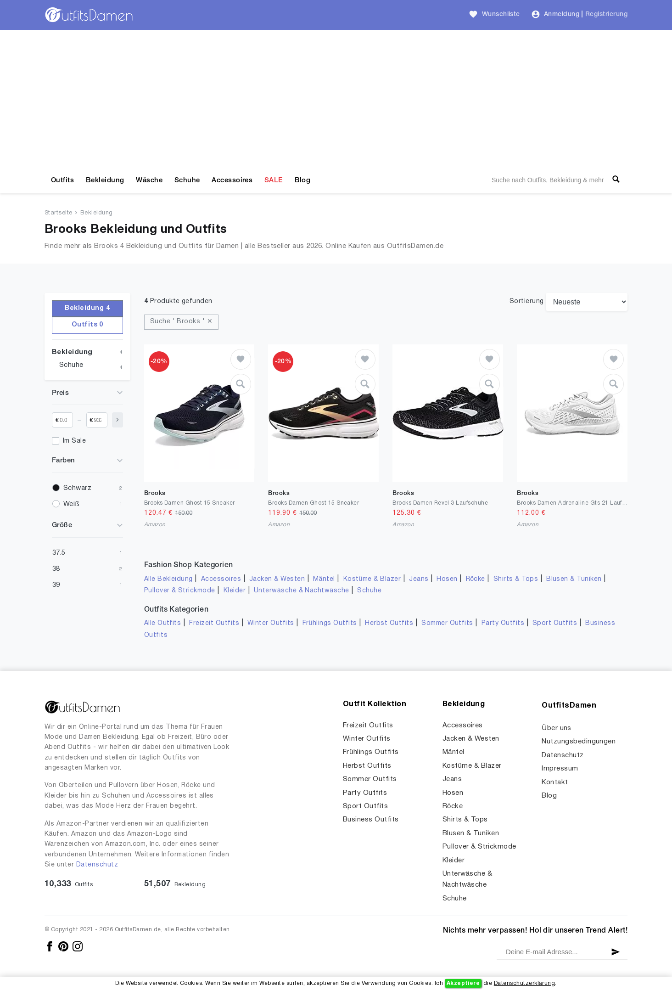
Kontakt (555, 782)
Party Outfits (503, 623)
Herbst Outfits (389, 623)
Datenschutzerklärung (524, 983)
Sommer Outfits (447, 623)
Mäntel (324, 579)
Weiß (71, 504)
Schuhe (187, 180)
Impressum (560, 768)
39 (56, 585)
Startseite (59, 213)
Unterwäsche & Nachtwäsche (301, 591)
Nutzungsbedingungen (579, 741)
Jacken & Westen (277, 579)
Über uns (556, 728)
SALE (273, 180)
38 (56, 569)
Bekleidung (105, 180)
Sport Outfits (554, 623)
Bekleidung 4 (87, 308)
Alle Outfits (162, 623)
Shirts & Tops (515, 579)
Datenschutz (97, 865)
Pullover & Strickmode (179, 591)
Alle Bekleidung (168, 579)
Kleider (235, 591)
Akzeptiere (463, 983)
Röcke (475, 579)
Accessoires (232, 180)
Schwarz (77, 488)
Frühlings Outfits (329, 623)
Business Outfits (371, 819)
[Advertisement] (336, 98)
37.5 (59, 553)
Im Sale (74, 441)
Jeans (418, 579)
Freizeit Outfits (214, 623)
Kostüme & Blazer (372, 579)
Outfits (62, 180)
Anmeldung (561, 14)
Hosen (447, 579)
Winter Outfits (270, 623)
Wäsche (149, 180)
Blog (303, 180)
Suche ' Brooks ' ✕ (181, 322)
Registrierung (606, 14)
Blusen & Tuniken (574, 579)
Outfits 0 (87, 325)
